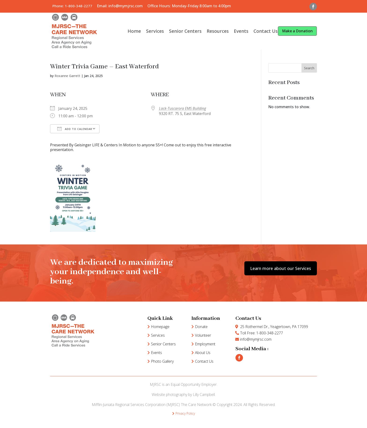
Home (134, 31)
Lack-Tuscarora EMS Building (182, 108)
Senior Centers (185, 31)
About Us (202, 352)
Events (241, 31)
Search (309, 68)
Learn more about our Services (280, 268)
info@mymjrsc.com (256, 339)
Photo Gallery (162, 361)
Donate (201, 326)
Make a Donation (297, 30)
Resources (218, 31)
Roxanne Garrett (67, 76)
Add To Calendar (74, 129)
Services (155, 31)
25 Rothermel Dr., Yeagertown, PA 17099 (274, 326)
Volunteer (203, 335)
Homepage (160, 326)
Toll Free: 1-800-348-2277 (261, 333)
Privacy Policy (185, 413)
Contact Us (265, 31)
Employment (205, 344)
